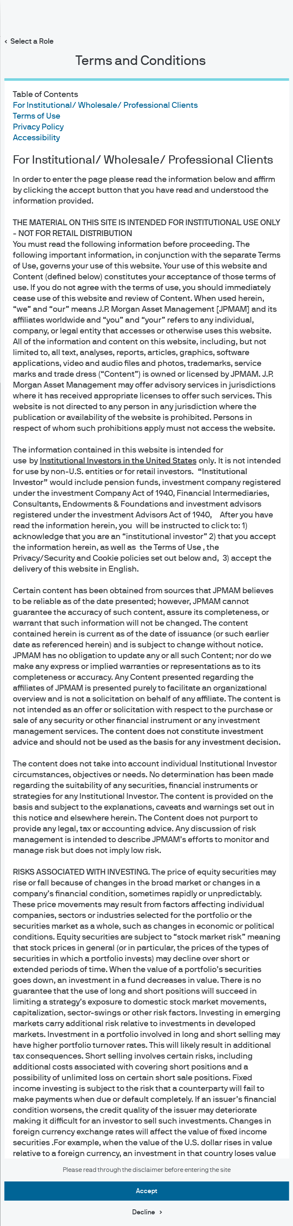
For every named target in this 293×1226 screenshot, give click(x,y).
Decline (143, 1212)
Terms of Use (36, 116)
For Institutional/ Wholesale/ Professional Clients (104, 105)
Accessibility (35, 138)
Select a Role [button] (32, 41)
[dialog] (146, 613)
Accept (146, 1191)
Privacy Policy (37, 127)
